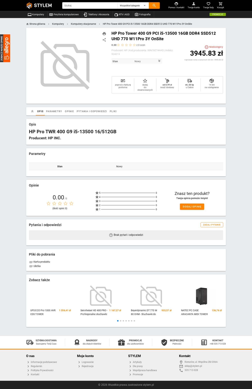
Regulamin (34, 366)
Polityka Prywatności (39, 370)
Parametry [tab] (54, 111)
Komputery (36, 14)
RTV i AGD (122, 14)
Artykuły (135, 362)
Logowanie (85, 362)
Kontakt (32, 375)
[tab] (32, 111)
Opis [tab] (40, 111)
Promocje (217, 14)
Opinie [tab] (69, 111)
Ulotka (35, 266)
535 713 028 (191, 370)
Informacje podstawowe (41, 362)
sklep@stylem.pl (193, 366)
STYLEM (43, 5)
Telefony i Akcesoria (96, 14)
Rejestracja (85, 366)
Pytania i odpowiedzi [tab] (92, 111)
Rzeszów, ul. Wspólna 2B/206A (201, 361)
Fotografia (143, 14)
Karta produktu (39, 261)
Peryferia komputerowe (64, 14)
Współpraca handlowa (142, 370)
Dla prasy (135, 366)
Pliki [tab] (113, 111)
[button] (133, 5)
